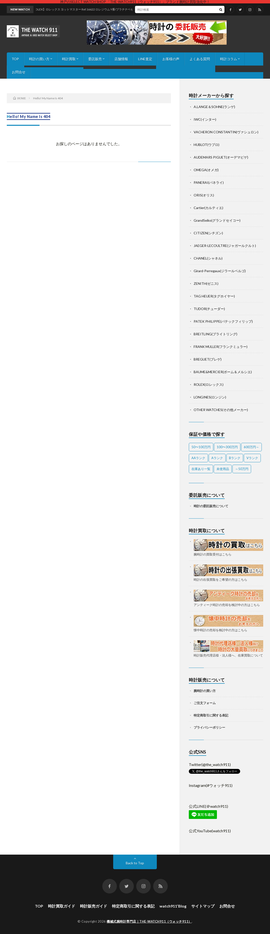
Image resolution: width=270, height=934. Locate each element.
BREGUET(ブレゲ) (208, 359)
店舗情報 (121, 59)
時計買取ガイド (61, 906)
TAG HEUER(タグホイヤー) (214, 296)
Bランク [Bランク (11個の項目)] (234, 458)
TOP (15, 59)
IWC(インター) (205, 119)
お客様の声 (170, 59)
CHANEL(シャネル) (208, 258)
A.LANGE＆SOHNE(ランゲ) (214, 107)
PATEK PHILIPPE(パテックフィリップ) (223, 321)
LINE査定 (145, 59)
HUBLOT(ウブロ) (206, 145)
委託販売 (95, 59)
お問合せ (18, 72)
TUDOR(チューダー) (209, 309)
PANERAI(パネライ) (209, 182)
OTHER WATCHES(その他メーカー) (221, 410)
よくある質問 (200, 59)
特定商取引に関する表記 (211, 715)
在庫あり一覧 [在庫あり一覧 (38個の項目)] (200, 469)
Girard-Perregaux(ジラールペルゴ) (220, 271)
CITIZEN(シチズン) (208, 233)
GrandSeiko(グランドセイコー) (217, 220)
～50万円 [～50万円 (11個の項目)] (241, 469)
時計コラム (228, 59)
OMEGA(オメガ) (206, 170)
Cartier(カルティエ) (208, 208)
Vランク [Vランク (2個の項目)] (252, 458)
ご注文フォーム (205, 703)
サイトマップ (202, 906)
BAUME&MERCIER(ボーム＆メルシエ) (223, 372)
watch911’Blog (172, 906)
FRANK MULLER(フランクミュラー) (220, 347)
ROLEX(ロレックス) (208, 384)
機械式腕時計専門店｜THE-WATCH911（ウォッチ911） (149, 921)
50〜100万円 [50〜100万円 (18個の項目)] (201, 447)
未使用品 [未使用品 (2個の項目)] (222, 469)
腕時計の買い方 (205, 691)
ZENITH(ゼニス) (206, 283)
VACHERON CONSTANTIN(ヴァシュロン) (226, 132)
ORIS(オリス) (204, 195)
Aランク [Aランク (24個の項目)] (217, 458)
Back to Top (135, 863)
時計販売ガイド (93, 906)
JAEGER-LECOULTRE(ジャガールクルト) (225, 246)
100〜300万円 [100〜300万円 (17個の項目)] (227, 447)
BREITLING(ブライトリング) (215, 334)
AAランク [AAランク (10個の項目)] (198, 458)
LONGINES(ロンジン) (210, 397)
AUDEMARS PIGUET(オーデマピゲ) (221, 157)
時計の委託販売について (211, 506)
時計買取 (69, 59)
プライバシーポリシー (209, 727)
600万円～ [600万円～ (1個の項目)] (251, 447)
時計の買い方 (39, 59)
